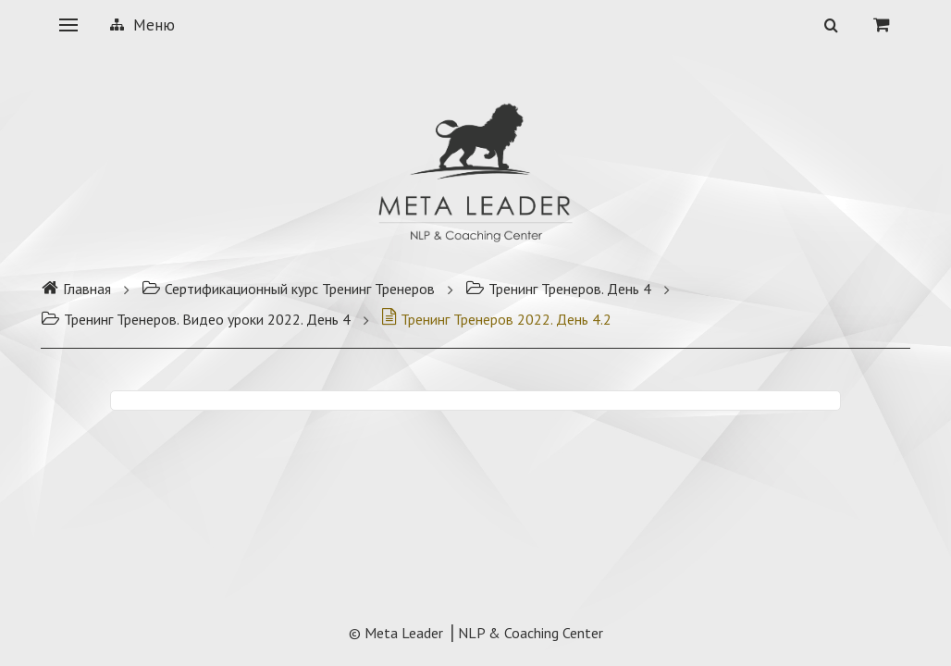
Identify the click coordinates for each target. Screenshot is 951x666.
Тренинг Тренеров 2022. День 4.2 (496, 319)
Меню (142, 25)
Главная (76, 288)
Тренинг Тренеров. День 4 (558, 288)
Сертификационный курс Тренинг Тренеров (288, 288)
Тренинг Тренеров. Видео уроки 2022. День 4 (196, 319)
